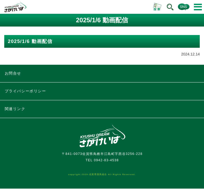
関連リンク (15, 109)
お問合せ (13, 73)
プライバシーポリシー (25, 91)
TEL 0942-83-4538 (102, 160)
